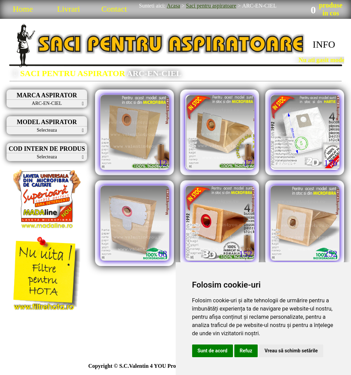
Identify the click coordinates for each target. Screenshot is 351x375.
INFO (324, 44)
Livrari (68, 8)
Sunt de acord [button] (212, 350)
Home (23, 8)
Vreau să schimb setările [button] (291, 350)
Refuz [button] (246, 350)
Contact (114, 8)
